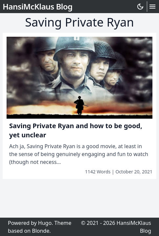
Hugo (45, 222)
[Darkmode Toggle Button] (141, 6)
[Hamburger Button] (152, 6)
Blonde (40, 230)
